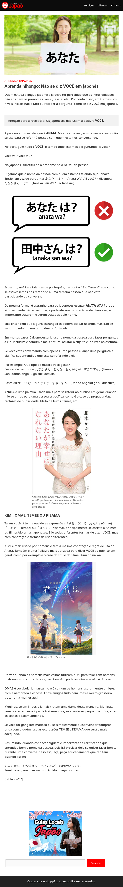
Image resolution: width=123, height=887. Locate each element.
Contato (116, 5)
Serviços (89, 5)
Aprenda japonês (18, 81)
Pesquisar (96, 863)
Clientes (103, 5)
